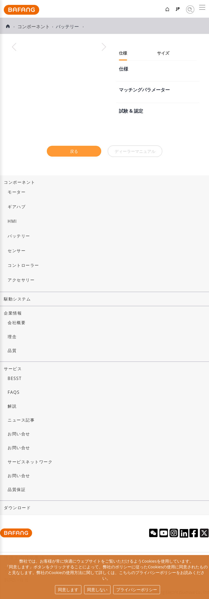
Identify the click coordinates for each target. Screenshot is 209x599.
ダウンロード (17, 508)
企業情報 (13, 313)
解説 (12, 406)
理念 (12, 337)
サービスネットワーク (30, 462)
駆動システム (17, 299)
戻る (74, 151)
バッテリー (68, 26)
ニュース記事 (21, 420)
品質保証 (17, 489)
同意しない (97, 589)
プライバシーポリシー (136, 589)
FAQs (14, 392)
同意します (68, 589)
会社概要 (17, 322)
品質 (12, 350)
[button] (103, 47)
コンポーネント (19, 182)
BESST (15, 378)
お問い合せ (19, 434)
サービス (13, 369)
